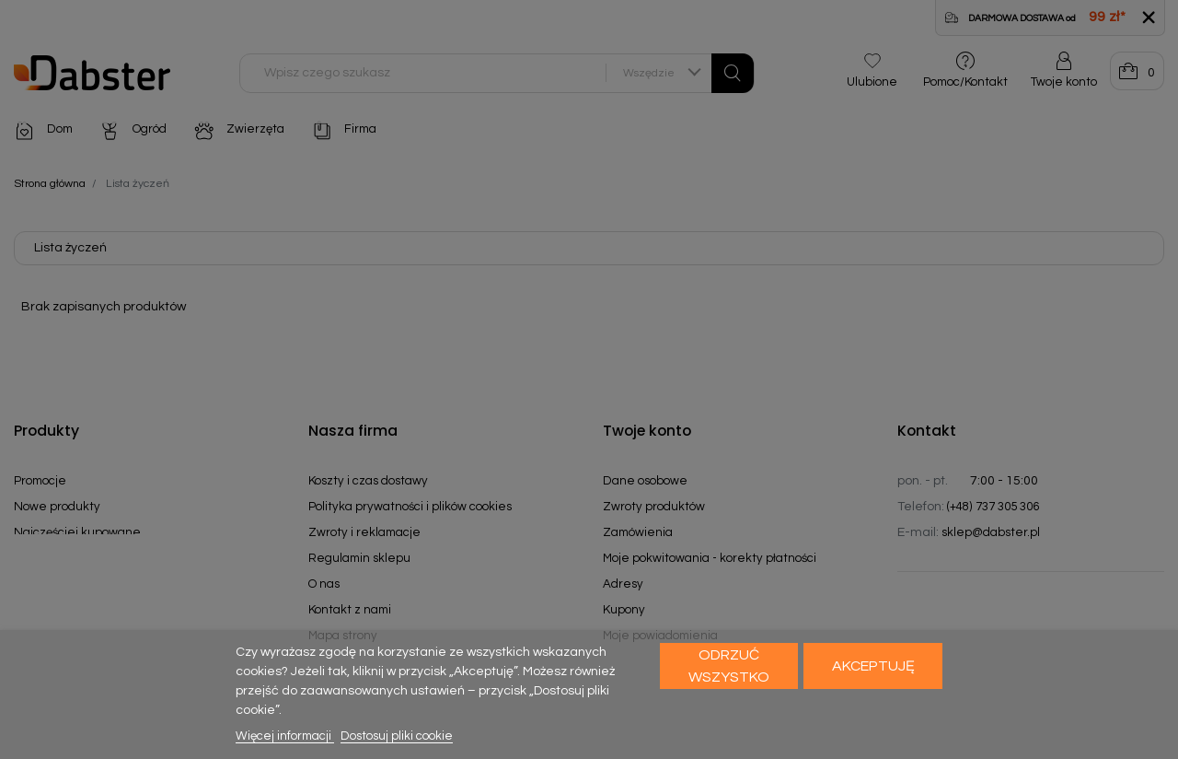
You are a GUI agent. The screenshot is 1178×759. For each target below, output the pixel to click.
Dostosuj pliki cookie (397, 736)
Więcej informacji (285, 736)
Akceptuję (873, 666)
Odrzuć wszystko (728, 666)
